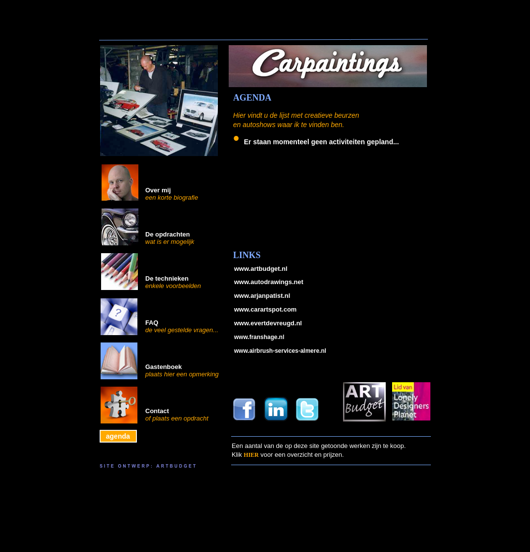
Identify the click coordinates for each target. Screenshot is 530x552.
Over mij (158, 190)
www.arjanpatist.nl (262, 295)
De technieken (166, 278)
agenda (116, 436)
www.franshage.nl (259, 337)
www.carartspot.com (265, 309)
